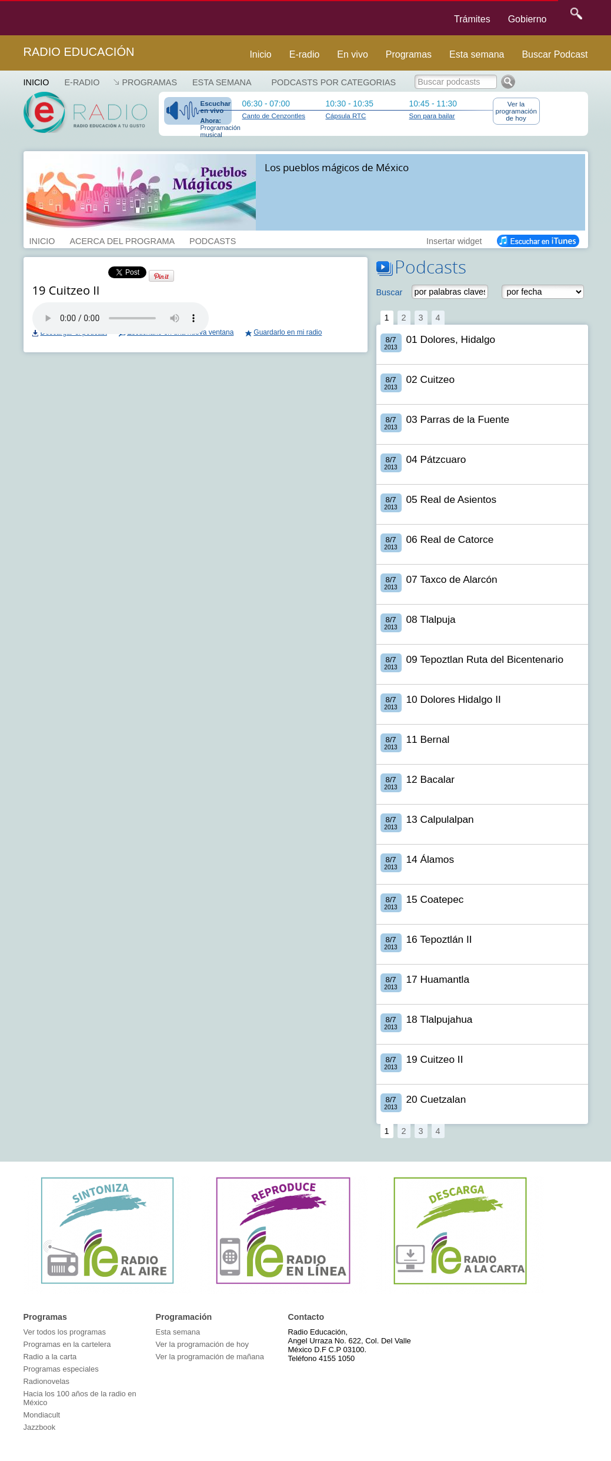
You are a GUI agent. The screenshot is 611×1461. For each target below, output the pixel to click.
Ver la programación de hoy (516, 111)
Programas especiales (61, 1369)
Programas (409, 54)
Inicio (260, 54)
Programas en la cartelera (67, 1344)
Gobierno (527, 19)
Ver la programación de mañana (210, 1356)
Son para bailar (432, 115)
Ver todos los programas (65, 1331)
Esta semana (476, 54)
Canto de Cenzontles (274, 115)
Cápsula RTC (346, 115)
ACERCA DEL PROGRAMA (122, 239)
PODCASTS (212, 239)
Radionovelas (47, 1381)
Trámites (472, 19)
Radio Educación (79, 51)
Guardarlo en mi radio (287, 332)
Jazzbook (40, 1427)
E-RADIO (81, 82)
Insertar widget (454, 239)
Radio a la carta (50, 1356)
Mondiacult (42, 1414)
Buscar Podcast (554, 54)
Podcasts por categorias (334, 82)
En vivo (352, 54)
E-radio (304, 54)
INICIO (42, 239)
